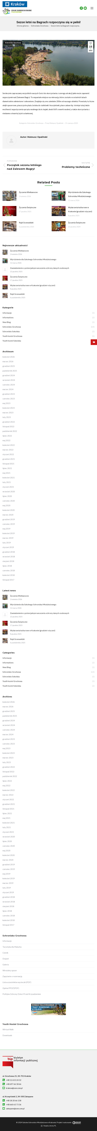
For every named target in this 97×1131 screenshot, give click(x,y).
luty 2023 (7, 417)
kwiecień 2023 (9, 408)
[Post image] (9, 196)
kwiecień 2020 (9, 510)
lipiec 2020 (7, 496)
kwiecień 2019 (9, 533)
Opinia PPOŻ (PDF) (11, 988)
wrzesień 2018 (9, 556)
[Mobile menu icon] (91, 8)
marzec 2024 (8, 389)
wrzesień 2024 (9, 380)
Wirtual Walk (8, 1029)
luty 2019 (7, 542)
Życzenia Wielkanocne (28, 192)
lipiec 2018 (7, 566)
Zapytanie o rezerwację (12, 976)
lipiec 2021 (7, 468)
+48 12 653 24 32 (13, 1080)
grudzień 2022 (9, 422)
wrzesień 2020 (9, 491)
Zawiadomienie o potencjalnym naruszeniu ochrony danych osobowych (39, 268)
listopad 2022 (8, 426)
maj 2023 (6, 403)
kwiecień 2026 (9, 357)
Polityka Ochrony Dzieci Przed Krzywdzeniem (22, 994)
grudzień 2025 (9, 366)
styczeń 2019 (8, 547)
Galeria (6, 964)
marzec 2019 (8, 538)
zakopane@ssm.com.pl (15, 1108)
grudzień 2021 (9, 459)
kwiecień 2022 (9, 445)
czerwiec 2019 (9, 524)
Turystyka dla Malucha (12, 947)
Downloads (7, 1035)
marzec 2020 (8, 515)
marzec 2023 (8, 412)
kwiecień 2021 (9, 477)
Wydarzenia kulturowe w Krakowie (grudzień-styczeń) (80, 209)
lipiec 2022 (7, 436)
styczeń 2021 (8, 487)
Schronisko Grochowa (13, 43)
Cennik (5, 953)
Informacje (7, 941)
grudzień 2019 (9, 519)
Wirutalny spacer (10, 970)
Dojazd (6, 959)
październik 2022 (10, 431)
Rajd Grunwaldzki (26, 222)
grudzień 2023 (9, 394)
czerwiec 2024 (9, 385)
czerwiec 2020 (9, 501)
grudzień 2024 (9, 375)
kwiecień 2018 (9, 575)
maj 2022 (6, 440)
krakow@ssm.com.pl (14, 1088)
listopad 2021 (8, 463)
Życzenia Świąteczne (27, 207)
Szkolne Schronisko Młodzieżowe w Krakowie (39, 1122)
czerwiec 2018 (9, 570)
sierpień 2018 (8, 561)
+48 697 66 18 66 (13, 1084)
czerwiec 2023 (9, 398)
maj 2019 (6, 529)
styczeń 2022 (8, 454)
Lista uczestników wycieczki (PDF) (17, 982)
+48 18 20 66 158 (13, 1100)
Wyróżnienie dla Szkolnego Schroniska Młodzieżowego (79, 194)
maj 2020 (6, 505)
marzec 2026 (8, 361)
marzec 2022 (8, 450)
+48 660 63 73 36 (13, 1104)
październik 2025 (10, 371)
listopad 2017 (8, 580)
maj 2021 (6, 473)
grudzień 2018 (9, 552)
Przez (54, 123)
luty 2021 (7, 482)
